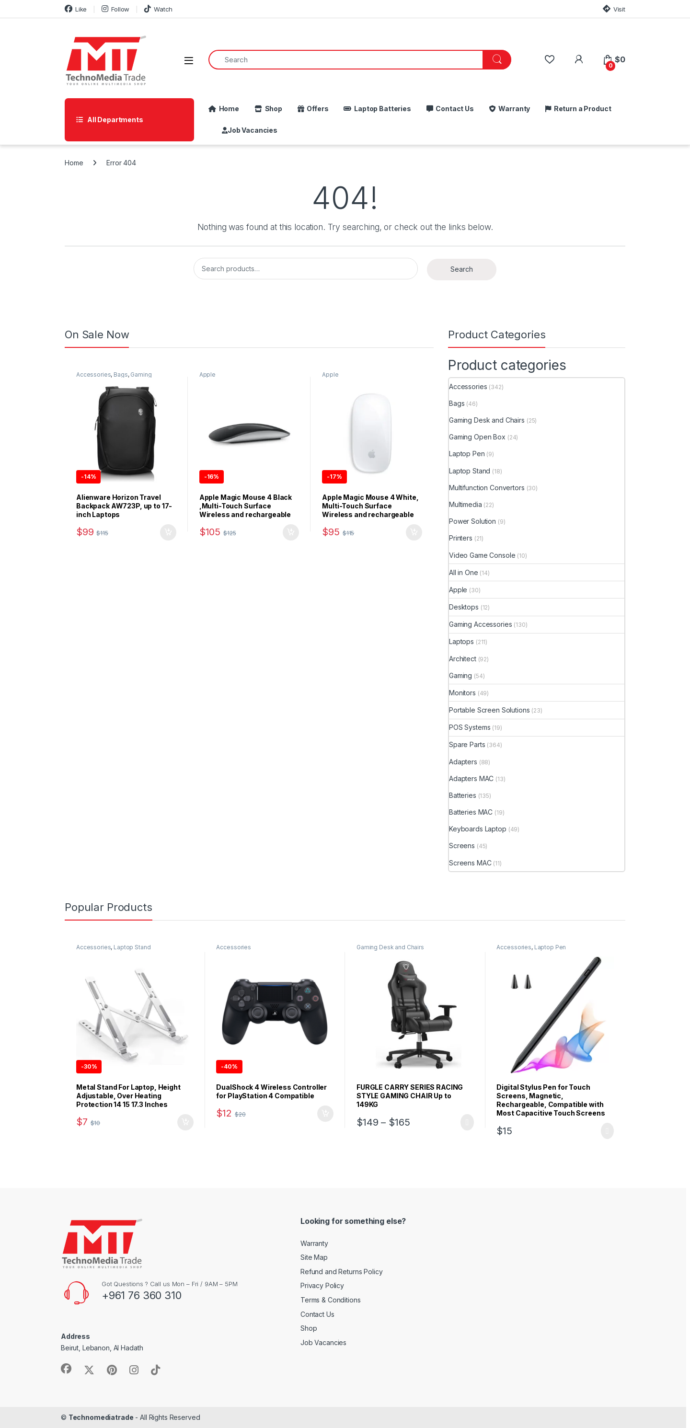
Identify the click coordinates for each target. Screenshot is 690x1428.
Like (76, 9)
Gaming (460, 675)
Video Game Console (482, 555)
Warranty (513, 108)
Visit (614, 9)
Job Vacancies (252, 130)
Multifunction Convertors (487, 488)
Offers (316, 108)
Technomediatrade (101, 1417)
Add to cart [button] (168, 532)
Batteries (462, 795)
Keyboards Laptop (477, 829)
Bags (120, 374)
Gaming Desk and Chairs (487, 420)
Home (227, 108)
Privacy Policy (322, 1285)
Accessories (93, 374)
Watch (158, 9)
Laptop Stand (469, 471)
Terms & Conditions (330, 1300)
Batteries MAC (471, 812)
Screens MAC (470, 863)
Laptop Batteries (381, 108)
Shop (272, 108)
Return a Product (581, 108)
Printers (460, 538)
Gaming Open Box (477, 437)
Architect (462, 659)
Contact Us (453, 108)
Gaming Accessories (480, 624)
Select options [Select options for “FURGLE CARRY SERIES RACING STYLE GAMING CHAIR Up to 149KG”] (466, 1122)
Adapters (463, 762)
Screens (462, 845)
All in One (463, 572)
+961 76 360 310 (142, 1295)
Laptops (461, 641)
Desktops (464, 607)
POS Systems (469, 727)
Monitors (462, 693)
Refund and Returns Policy (341, 1271)
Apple (207, 374)
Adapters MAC (471, 778)
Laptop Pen (467, 453)
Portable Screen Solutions (489, 710)
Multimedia (465, 504)
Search (461, 269)
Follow (115, 9)
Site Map (314, 1257)
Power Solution (472, 521)
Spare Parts (467, 744)
